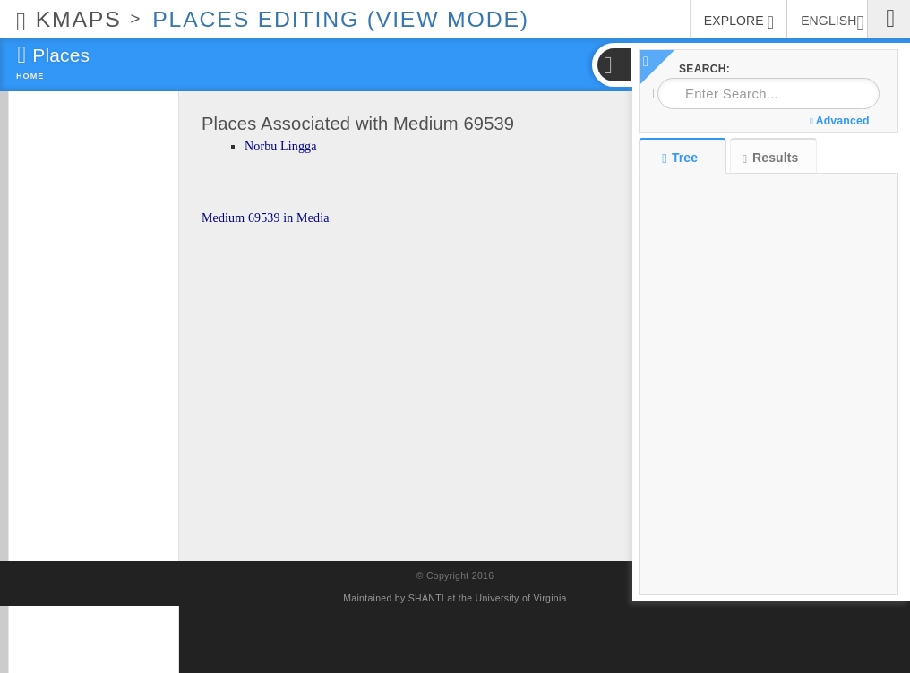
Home (30, 76)
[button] (613, 65)
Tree (682, 157)
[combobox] (768, 93)
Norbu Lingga (281, 146)
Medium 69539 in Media (266, 218)
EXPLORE (739, 22)
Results (770, 158)
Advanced (839, 121)
